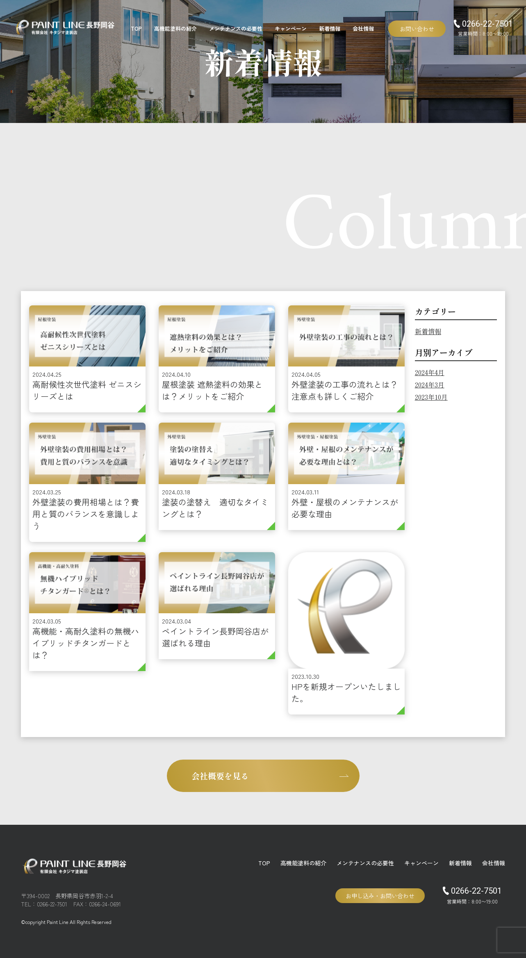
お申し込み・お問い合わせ (380, 896)
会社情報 (363, 28)
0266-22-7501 (476, 891)
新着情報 (329, 28)
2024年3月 (429, 384)
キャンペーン (291, 28)
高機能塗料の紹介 (175, 28)
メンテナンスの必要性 (235, 28)
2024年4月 (429, 372)
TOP (136, 28)
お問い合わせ (417, 29)
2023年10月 (431, 397)
